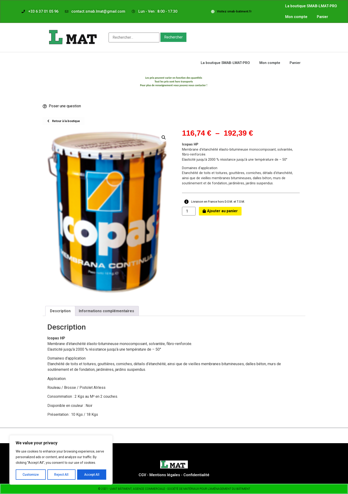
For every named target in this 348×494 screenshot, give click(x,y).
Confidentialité (196, 475)
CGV (143, 475)
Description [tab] (60, 311)
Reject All (62, 474)
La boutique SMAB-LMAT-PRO (311, 6)
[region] (61, 460)
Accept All (91, 474)
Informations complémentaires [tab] (106, 311)
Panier (322, 17)
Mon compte (296, 17)
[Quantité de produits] (189, 211)
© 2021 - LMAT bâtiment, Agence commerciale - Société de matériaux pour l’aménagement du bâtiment (174, 488)
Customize (31, 474)
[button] (163, 137)
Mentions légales (164, 475)
